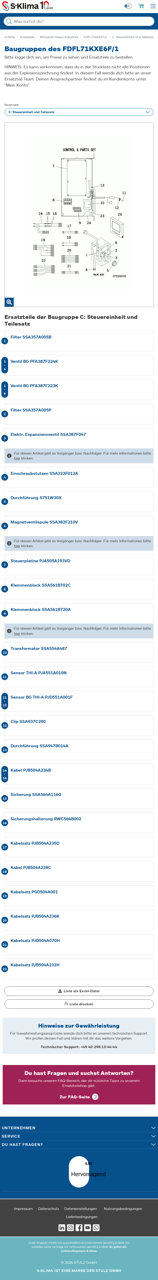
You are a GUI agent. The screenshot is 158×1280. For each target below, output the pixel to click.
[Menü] (86, 1155)
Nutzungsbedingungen (123, 1205)
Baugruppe (11, 104)
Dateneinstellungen (80, 1205)
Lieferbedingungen (81, 1213)
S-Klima (10, 37)
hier (17, 458)
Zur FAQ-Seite (75, 1096)
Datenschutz (48, 1205)
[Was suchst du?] (79, 21)
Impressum (23, 1205)
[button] (79, 991)
